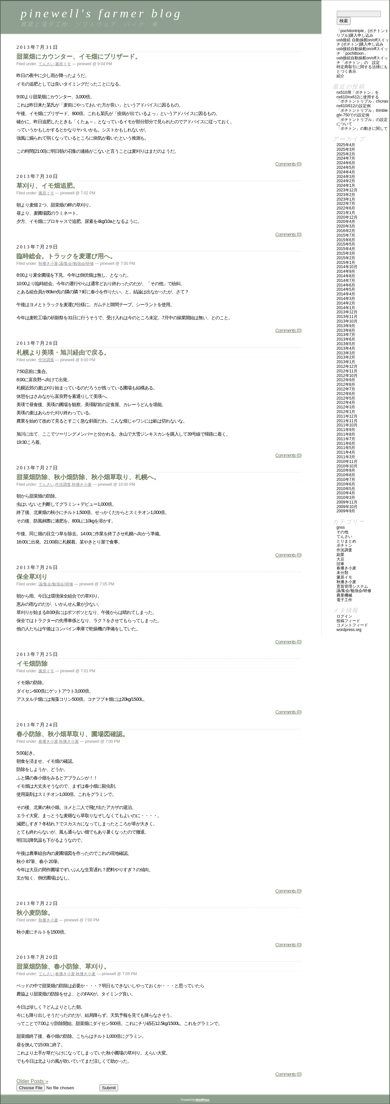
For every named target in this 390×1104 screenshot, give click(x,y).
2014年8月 (345, 276)
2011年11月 (347, 421)
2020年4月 (345, 221)
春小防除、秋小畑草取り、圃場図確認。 (72, 734)
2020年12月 (347, 217)
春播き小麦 (48, 741)
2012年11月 (347, 371)
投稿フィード (348, 621)
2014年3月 (345, 298)
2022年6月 (345, 208)
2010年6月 (345, 484)
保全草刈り (32, 576)
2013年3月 (345, 353)
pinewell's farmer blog (102, 13)
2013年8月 (345, 330)
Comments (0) (288, 164)
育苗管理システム (352, 586)
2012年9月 (345, 380)
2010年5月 (345, 488)
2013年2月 (345, 357)
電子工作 (344, 600)
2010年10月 (347, 466)
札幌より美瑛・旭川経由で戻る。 (63, 352)
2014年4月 (345, 294)
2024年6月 (345, 163)
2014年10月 (347, 267)
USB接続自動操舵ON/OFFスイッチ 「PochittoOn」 (362, 51)
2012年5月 (345, 398)
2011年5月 (345, 447)
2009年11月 (347, 502)
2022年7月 (345, 203)
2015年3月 (345, 253)
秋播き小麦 (48, 263)
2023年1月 (345, 199)
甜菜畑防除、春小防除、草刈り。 (63, 966)
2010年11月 (347, 461)
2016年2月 (345, 230)
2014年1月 (345, 308)
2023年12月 (347, 190)
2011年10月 (347, 425)
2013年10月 (347, 321)
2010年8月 (345, 475)
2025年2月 (345, 154)
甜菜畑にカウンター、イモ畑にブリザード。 (78, 56)
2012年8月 (345, 384)
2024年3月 (345, 176)
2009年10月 (347, 506)
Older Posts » (32, 1081)
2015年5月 (345, 244)
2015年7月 (345, 235)
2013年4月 (345, 348)
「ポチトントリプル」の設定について (362, 122)
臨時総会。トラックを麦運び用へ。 (66, 256)
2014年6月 (345, 285)
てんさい (46, 64)
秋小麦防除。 (35, 912)
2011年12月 (347, 416)
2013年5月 (345, 344)
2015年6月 (345, 240)
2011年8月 (345, 434)
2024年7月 (345, 158)
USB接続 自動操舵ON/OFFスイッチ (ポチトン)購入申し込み (362, 42)
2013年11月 (347, 316)
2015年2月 (345, 258)
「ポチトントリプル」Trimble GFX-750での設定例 (362, 112)
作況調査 (46, 360)
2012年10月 (347, 375)
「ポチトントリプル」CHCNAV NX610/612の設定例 (362, 103)
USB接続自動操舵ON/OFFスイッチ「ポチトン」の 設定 (362, 60)
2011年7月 (345, 439)
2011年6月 (345, 443)
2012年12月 (347, 366)
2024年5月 (345, 167)
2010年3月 (345, 497)
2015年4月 (345, 248)
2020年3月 (345, 226)
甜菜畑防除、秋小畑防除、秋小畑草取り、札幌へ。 (88, 477)
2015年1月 (345, 262)
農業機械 (344, 595)
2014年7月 (345, 280)
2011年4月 (345, 452)
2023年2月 (345, 194)
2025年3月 (345, 149)
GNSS (340, 527)
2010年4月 (345, 493)
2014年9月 (345, 271)
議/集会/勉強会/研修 (76, 263)
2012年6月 (345, 393)
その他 (342, 532)
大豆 (340, 559)
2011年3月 (345, 457)
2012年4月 (345, 402)
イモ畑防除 (32, 663)
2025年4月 (345, 145)
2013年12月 (347, 312)
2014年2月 (345, 303)
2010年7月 (345, 479)
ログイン (344, 616)
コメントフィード (352, 625)
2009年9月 (345, 511)
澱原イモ (63, 64)
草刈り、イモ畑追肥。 (47, 185)
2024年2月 (345, 181)
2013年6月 (345, 339)
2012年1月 (345, 411)
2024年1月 (345, 185)
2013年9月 (345, 326)
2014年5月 (345, 289)
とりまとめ (346, 541)
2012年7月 (345, 389)
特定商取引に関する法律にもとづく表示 (362, 69)
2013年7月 (345, 334)
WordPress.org (348, 629)
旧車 (340, 564)
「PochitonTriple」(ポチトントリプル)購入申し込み (362, 33)
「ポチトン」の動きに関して (362, 128)
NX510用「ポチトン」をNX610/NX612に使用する (357, 94)
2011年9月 (345, 429)
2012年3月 (345, 407)
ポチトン (344, 545)
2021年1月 (345, 212)
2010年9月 (345, 470)
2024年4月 (345, 172)
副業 (340, 554)
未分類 (342, 572)
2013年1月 (345, 362)
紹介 (340, 76)
